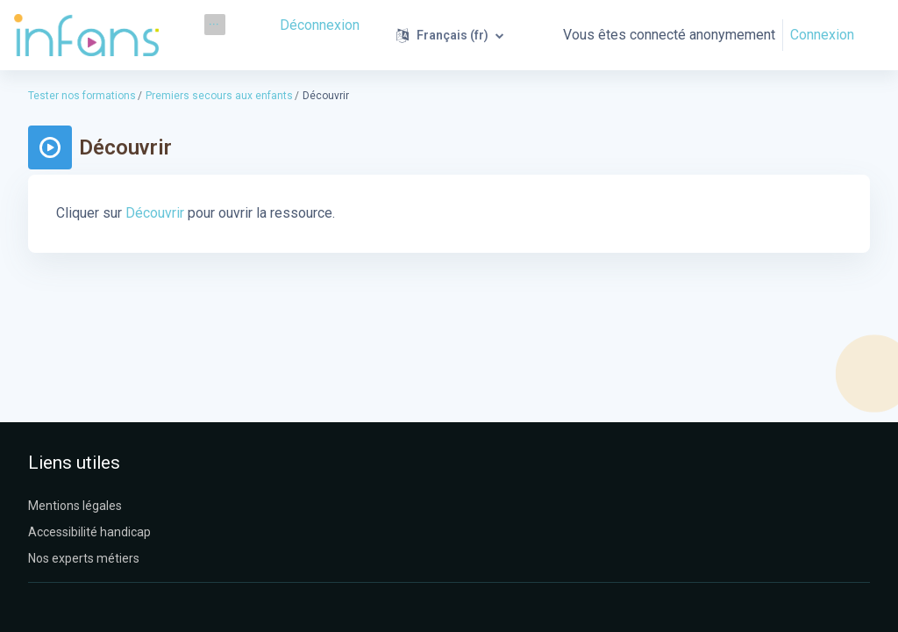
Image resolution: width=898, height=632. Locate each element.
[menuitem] (214, 24)
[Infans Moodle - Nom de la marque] (86, 35)
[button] (451, 35)
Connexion (822, 34)
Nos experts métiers (83, 558)
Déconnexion (321, 24)
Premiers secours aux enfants (219, 96)
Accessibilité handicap (89, 532)
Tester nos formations (82, 96)
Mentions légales (75, 506)
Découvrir (153, 213)
